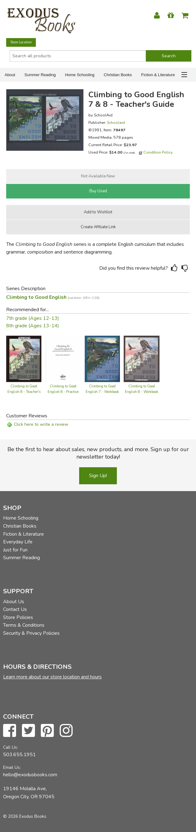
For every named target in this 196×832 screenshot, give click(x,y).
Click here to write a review (41, 424)
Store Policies (18, 617)
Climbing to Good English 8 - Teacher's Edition (23, 392)
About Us (13, 601)
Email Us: (12, 767)
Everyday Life (17, 541)
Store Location (21, 42)
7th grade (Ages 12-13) (32, 318)
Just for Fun (15, 550)
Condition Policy (158, 152)
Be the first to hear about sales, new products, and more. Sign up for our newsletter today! (98, 453)
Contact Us (15, 609)
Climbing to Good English (53, 297)
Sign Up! (98, 475)
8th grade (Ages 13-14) (32, 325)
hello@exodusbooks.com (30, 774)
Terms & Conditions (24, 625)
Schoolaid (116, 122)
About (10, 74)
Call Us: (10, 747)
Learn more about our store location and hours (52, 676)
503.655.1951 (19, 754)
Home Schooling (79, 74)
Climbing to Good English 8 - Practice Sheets (63, 392)
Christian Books (118, 74)
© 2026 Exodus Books (24, 816)
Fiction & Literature (158, 74)
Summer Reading (40, 74)
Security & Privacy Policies (31, 633)
